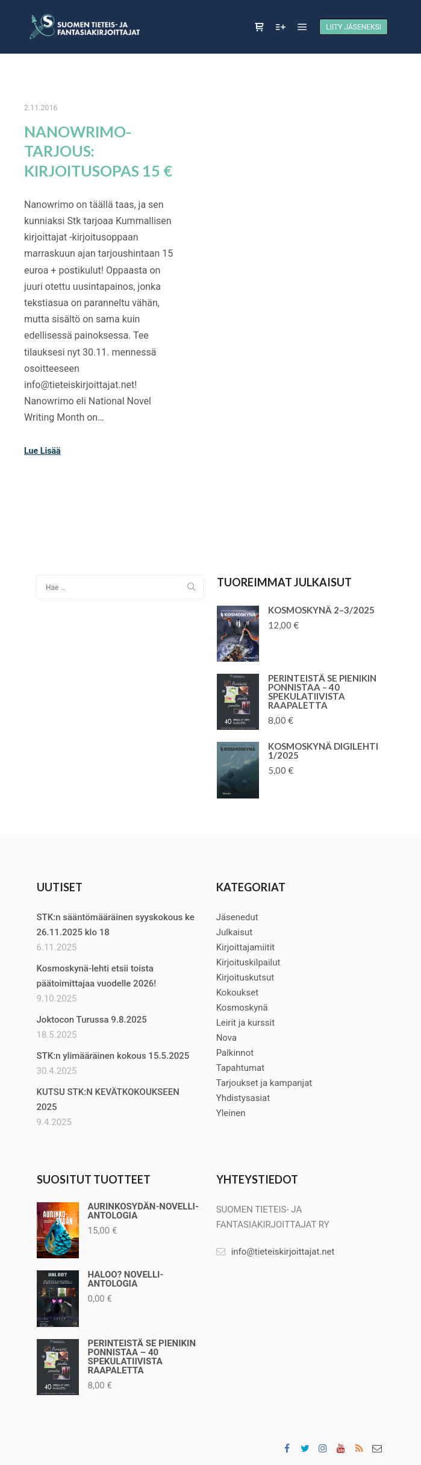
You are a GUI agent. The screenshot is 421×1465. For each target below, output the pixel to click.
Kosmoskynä (242, 1007)
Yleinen (231, 1113)
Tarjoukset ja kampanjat (264, 1083)
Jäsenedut (237, 917)
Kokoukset (237, 992)
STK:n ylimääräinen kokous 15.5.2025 (113, 1055)
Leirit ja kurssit (245, 1022)
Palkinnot (235, 1052)
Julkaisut (234, 932)
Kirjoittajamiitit (245, 947)
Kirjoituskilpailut (248, 962)
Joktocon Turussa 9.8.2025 (92, 1019)
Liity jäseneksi (353, 27)
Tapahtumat (240, 1067)
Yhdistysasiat (243, 1098)
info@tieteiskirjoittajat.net (275, 1251)
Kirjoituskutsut (245, 977)
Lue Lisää (42, 451)
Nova (226, 1037)
